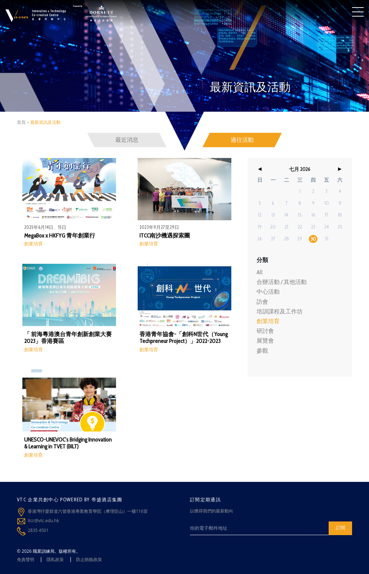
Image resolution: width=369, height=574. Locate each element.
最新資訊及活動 (45, 122)
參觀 (262, 350)
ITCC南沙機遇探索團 (164, 235)
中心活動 (268, 291)
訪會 (262, 301)
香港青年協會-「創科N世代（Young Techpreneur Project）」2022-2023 (183, 337)
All (260, 272)
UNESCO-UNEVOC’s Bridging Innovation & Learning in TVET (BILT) (68, 443)
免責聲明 (25, 559)
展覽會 (265, 340)
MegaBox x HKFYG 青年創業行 (59, 235)
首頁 (21, 122)
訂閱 (340, 527)
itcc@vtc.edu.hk (43, 520)
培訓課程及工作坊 (280, 311)
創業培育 (33, 244)
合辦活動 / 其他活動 (282, 282)
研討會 (265, 330)
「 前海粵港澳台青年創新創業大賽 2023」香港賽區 (68, 337)
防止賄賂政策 (89, 559)
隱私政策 (55, 559)
